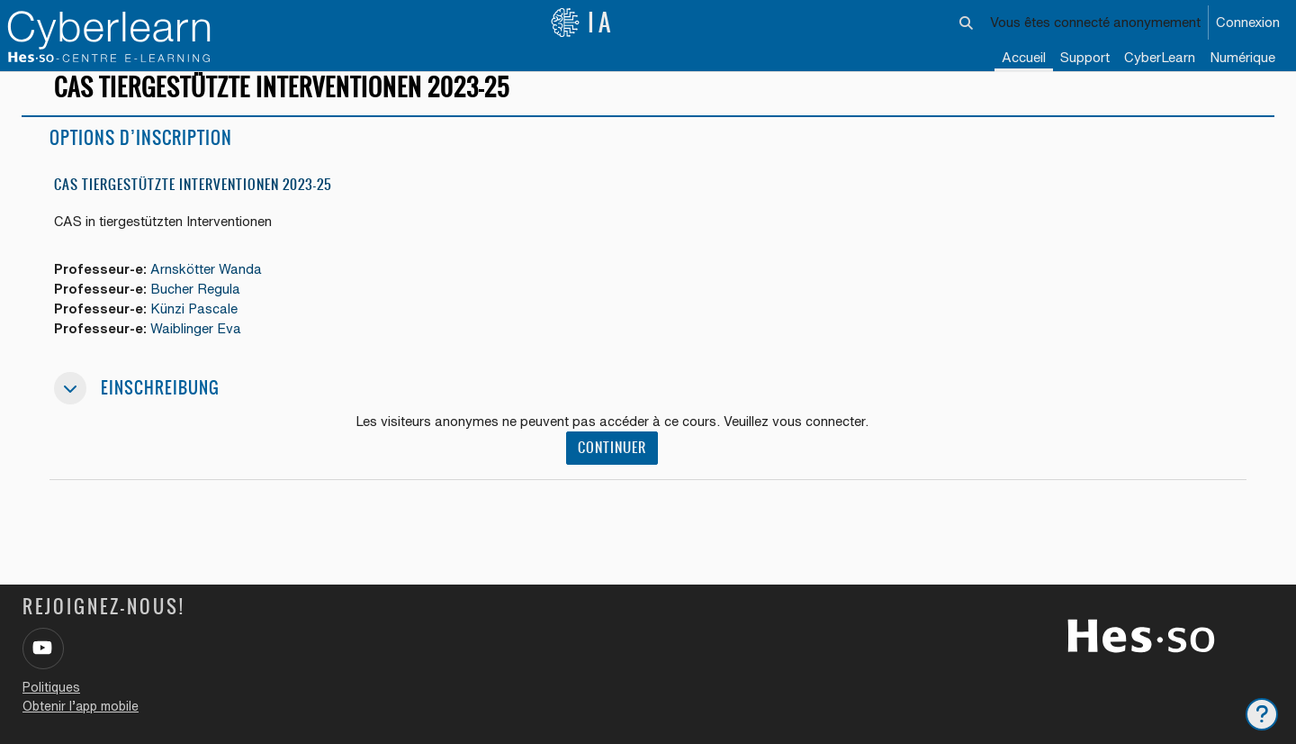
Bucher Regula (198, 306)
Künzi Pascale (196, 325)
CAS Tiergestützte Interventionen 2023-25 (193, 200)
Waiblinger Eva (198, 346)
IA (582, 23)
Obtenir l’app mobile (80, 706)
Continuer (612, 466)
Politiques (51, 687)
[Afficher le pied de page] (1262, 714)
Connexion (1248, 22)
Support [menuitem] (1085, 57)
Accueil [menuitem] (1024, 57)
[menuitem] (1159, 58)
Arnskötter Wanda (209, 285)
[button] (967, 22)
